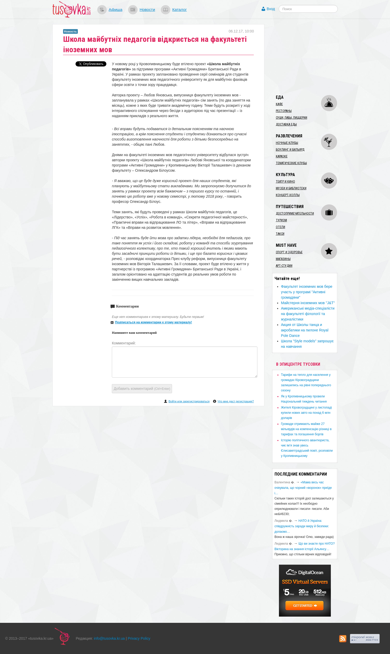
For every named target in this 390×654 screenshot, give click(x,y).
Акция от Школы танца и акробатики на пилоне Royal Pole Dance (305, 330)
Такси (280, 234)
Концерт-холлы (288, 195)
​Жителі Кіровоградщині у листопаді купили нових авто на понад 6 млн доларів (306, 413)
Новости (147, 9)
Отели (280, 227)
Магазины (283, 259)
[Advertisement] (311, 56)
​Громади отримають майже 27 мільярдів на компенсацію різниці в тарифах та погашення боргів (306, 429)
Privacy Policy (139, 638)
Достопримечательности (295, 213)
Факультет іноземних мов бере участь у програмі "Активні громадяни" (306, 291)
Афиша (115, 9)
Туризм (281, 220)
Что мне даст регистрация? (235, 401)
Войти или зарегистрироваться (188, 401)
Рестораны (284, 111)
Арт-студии (284, 266)
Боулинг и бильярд (290, 149)
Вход (271, 9)
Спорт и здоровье (289, 252)
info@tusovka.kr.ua (109, 638)
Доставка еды (286, 124)
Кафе (279, 104)
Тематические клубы (291, 163)
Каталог (179, 9)
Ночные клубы (287, 143)
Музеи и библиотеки (291, 188)
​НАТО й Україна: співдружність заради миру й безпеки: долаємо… (302, 526)
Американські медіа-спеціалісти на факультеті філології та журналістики (307, 313)
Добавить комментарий (142, 388)
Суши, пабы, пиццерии (291, 117)
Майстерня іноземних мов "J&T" (308, 303)
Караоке (282, 156)
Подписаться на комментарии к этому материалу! (153, 322)
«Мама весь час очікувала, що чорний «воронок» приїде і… (303, 488)
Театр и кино (285, 181)
